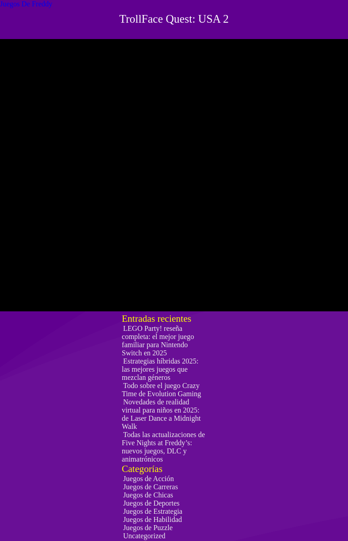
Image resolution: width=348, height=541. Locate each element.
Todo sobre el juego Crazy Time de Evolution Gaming (161, 390)
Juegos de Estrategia (153, 511)
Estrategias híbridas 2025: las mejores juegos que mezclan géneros (160, 369)
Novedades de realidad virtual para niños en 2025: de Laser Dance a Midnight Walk (161, 414)
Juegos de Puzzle (148, 527)
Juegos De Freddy (26, 4)
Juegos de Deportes (151, 503)
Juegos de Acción (148, 478)
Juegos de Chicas (148, 495)
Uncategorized (144, 536)
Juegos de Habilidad (152, 519)
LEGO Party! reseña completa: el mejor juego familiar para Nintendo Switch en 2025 (158, 341)
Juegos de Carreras (150, 487)
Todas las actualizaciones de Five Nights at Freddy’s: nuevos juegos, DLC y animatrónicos (163, 447)
